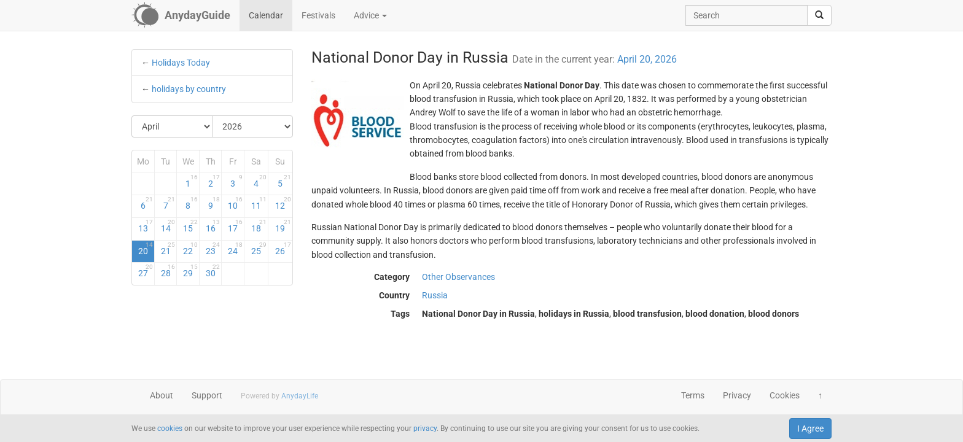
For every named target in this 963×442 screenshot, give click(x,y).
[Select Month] (172, 126)
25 (259, 248)
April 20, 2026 (647, 59)
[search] (819, 15)
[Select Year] (252, 126)
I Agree (810, 428)
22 (190, 248)
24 (235, 248)
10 (235, 203)
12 (282, 203)
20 (145, 248)
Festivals (318, 15)
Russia (435, 295)
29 (190, 270)
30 (213, 270)
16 (213, 226)
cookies (169, 428)
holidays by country (189, 89)
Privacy (737, 395)
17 (235, 226)
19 (282, 226)
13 (145, 226)
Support (207, 395)
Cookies (785, 395)
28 (168, 270)
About (161, 395)
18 (259, 226)
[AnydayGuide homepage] (181, 15)
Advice (370, 15)
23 (213, 248)
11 (259, 203)
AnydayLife (299, 396)
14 (168, 226)
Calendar (266, 15)
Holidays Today (181, 63)
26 (282, 248)
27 (145, 270)
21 (168, 248)
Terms (692, 395)
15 (190, 226)
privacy (425, 428)
